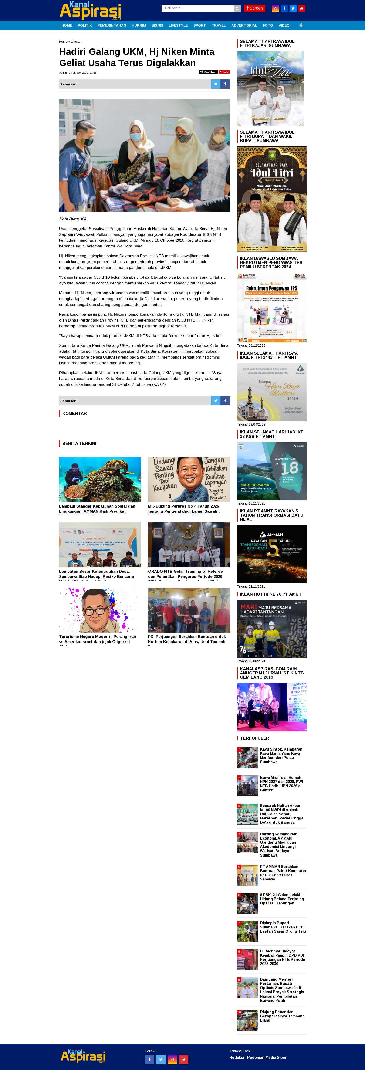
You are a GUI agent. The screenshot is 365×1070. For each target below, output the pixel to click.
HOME (66, 25)
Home (63, 41)
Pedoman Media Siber (267, 1058)
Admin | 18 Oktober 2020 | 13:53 (77, 72)
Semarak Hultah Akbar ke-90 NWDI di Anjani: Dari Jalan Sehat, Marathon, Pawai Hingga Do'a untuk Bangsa (281, 814)
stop (224, 71)
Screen (255, 8)
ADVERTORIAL (244, 25)
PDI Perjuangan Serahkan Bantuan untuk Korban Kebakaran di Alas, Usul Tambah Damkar (187, 641)
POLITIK (85, 25)
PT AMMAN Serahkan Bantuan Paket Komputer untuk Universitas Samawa (283, 873)
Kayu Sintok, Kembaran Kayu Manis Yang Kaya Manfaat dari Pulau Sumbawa (281, 755)
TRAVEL (219, 25)
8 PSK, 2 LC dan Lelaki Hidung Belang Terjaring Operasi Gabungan (282, 899)
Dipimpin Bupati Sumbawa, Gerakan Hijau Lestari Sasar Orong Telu (283, 927)
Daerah (76, 41)
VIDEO (284, 25)
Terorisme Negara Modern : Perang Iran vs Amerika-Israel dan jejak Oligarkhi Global (97, 641)
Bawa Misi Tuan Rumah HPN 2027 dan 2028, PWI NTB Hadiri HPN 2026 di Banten (281, 783)
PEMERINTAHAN (112, 25)
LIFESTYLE (178, 25)
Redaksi (237, 1058)
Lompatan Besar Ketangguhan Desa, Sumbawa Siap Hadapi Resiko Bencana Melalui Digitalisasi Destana (96, 576)
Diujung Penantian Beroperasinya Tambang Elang (282, 1016)
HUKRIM (139, 25)
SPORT (199, 25)
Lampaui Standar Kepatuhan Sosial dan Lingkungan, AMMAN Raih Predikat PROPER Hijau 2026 (97, 511)
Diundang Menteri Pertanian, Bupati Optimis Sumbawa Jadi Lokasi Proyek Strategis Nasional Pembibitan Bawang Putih (282, 989)
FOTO (268, 25)
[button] (301, 23)
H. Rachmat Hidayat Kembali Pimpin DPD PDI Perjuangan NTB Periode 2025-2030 (282, 957)
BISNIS (157, 25)
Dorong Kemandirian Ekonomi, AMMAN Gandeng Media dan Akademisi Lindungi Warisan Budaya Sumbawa (278, 844)
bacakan (208, 71)
